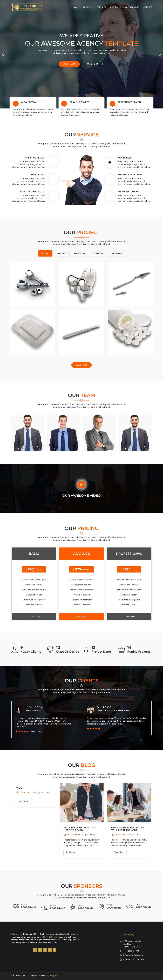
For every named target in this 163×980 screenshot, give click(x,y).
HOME (76, 7)
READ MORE (92, 64)
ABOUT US (88, 7)
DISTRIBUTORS (132, 7)
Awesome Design (128, 191)
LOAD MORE (81, 365)
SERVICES (101, 7)
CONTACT (147, 7)
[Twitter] (54, 950)
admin (21, 792)
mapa (19, 788)
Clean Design (29, 102)
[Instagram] (45, 950)
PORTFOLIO (115, 7)
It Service (130, 834)
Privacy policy (52, 975)
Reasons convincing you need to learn (80, 829)
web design (38, 174)
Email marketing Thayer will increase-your (127, 829)
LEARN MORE (69, 64)
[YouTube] (49, 950)
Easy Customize (79, 102)
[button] (160, 54)
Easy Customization (32, 191)
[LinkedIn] (40, 950)
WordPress (125, 157)
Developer (83, 834)
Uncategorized (38, 792)
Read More (24, 801)
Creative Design (35, 157)
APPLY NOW (34, 617)
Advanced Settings (130, 174)
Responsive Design (129, 102)
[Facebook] (35, 950)
